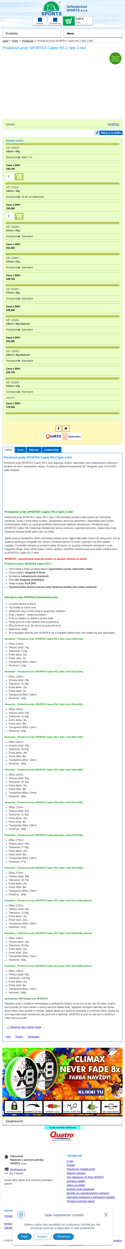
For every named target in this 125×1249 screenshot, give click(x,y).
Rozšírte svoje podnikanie (80, 1189)
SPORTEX (113, 124)
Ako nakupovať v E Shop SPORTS (85, 1177)
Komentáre (52, 450)
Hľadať (39, 21)
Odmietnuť (63, 1236)
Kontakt (71, 1165)
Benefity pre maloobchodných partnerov (88, 1193)
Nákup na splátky (76, 1185)
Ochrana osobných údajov (81, 1201)
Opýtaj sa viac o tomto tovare (23, 1027)
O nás (70, 1161)
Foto (20, 450)
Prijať (24, 1236)
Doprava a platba (76, 1181)
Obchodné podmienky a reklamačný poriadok (91, 1197)
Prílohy (34, 450)
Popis (8, 450)
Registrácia (10, 1223)
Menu (70, 33)
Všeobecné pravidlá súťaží (81, 1169)
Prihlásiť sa (54, 21)
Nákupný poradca (76, 1173)
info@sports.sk (18, 1169)
